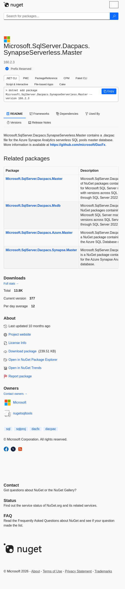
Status (10, 500)
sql (8, 429)
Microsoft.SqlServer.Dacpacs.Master (34, 178)
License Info (17, 343)
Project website (20, 334)
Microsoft (19, 402)
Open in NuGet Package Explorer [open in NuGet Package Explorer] (33, 359)
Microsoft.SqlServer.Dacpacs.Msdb (33, 205)
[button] (109, 91)
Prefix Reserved (21, 68)
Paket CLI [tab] (81, 78)
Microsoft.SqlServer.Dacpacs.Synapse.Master (41, 250)
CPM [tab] (66, 78)
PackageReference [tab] (46, 78)
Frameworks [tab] (39, 114)
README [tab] (15, 114)
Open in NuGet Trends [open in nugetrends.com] (25, 368)
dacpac (50, 429)
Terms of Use (52, 571)
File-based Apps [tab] (43, 84)
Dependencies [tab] (67, 114)
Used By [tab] (92, 114)
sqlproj (21, 429)
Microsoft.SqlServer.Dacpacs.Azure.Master (39, 232)
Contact (11, 485)
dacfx (35, 429)
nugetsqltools (22, 413)
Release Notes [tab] (39, 122)
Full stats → (11, 283)
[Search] (114, 16)
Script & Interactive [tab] (17, 84)
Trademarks (103, 571)
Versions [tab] (14, 122)
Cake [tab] (62, 84)
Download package (23, 351)
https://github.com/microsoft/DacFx (77, 144)
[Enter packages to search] (57, 16)
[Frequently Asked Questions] (8, 515)
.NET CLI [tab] (11, 78)
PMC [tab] (26, 78)
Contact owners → (15, 393)
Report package (20, 376)
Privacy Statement (78, 571)
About (35, 571)
